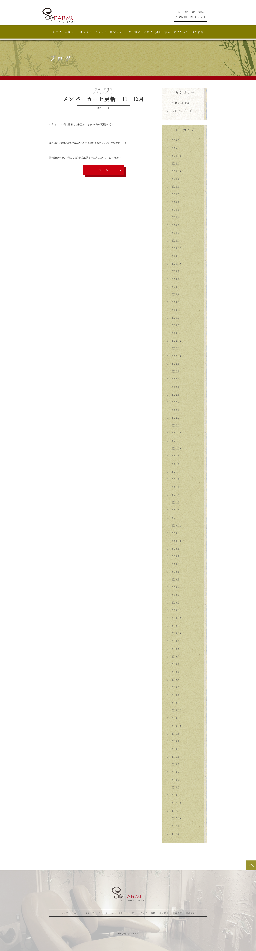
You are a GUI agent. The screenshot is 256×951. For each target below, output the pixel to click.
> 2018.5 (173, 764)
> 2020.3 (173, 594)
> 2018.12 (174, 710)
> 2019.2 (173, 695)
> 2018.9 (173, 733)
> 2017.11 (174, 810)
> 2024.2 (173, 232)
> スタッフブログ (179, 110)
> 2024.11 (174, 163)
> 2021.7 (173, 471)
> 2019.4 (173, 679)
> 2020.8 (173, 556)
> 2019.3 (173, 687)
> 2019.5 (173, 671)
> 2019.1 (173, 702)
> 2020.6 (173, 571)
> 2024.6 (173, 202)
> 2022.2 (173, 417)
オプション (181, 32)
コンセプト (117, 32)
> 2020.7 (173, 564)
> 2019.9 (173, 641)
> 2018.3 (173, 779)
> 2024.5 (173, 209)
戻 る (103, 169)
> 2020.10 (174, 540)
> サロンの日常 (178, 102)
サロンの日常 (103, 89)
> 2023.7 (173, 286)
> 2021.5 (173, 486)
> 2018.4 (173, 772)
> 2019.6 (173, 664)
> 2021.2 (173, 510)
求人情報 (164, 913)
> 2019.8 (173, 648)
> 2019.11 (174, 625)
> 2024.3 (173, 225)
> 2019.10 (174, 633)
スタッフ (86, 32)
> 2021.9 (173, 456)
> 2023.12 (174, 248)
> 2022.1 (173, 425)
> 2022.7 (173, 379)
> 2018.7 (173, 748)
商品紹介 (198, 32)
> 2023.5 (173, 302)
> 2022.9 (173, 363)
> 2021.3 (173, 502)
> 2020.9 (173, 548)
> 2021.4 (173, 494)
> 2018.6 (173, 756)
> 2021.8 (173, 463)
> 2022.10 (174, 356)
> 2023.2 (173, 325)
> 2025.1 (173, 148)
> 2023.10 (174, 263)
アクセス (101, 32)
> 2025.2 (173, 140)
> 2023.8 (173, 279)
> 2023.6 (173, 294)
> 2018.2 (173, 787)
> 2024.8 (173, 186)
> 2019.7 (173, 656)
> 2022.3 (173, 409)
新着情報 (177, 913)
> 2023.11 (174, 255)
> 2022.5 (173, 394)
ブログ (147, 32)
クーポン (134, 32)
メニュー (70, 32)
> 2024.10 (174, 171)
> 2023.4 (173, 309)
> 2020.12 (174, 525)
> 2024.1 (173, 240)
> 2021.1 (173, 517)
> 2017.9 (173, 825)
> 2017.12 (174, 802)
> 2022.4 (173, 402)
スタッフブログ (103, 92)
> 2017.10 (174, 818)
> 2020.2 (173, 602)
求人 (167, 32)
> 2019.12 (174, 617)
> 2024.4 (173, 217)
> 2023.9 (173, 271)
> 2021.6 (173, 479)
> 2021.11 (174, 440)
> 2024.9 (173, 178)
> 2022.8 (173, 371)
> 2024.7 (173, 194)
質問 (158, 32)
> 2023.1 (173, 332)
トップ (57, 32)
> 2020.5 (173, 579)
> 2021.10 (174, 448)
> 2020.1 (173, 610)
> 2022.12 (174, 340)
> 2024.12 (174, 155)
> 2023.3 (173, 317)
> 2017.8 (173, 833)
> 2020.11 (174, 533)
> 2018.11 (174, 718)
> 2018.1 (173, 795)
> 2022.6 (173, 386)
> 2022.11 (174, 348)
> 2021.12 (174, 433)
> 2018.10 (174, 725)
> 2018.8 (173, 741)
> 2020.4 (173, 587)
